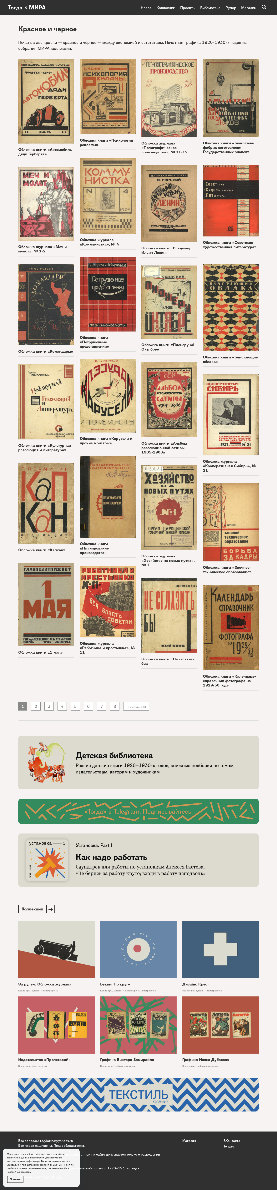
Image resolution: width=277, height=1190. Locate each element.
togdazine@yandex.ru (56, 1140)
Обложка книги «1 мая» (40, 652)
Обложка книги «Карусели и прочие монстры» (106, 441)
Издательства (39, 1066)
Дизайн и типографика (45, 991)
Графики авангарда (125, 1066)
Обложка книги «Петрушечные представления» (94, 342)
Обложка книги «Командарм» (45, 351)
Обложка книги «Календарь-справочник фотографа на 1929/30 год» (229, 681)
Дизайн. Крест (195, 985)
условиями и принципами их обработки (29, 1164)
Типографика (148, 991)
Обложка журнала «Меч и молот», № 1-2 (42, 249)
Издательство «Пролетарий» (44, 1060)
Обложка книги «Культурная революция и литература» (44, 448)
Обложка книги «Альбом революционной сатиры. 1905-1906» (164, 448)
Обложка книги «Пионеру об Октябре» (167, 347)
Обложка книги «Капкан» (41, 550)
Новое (146, 7)
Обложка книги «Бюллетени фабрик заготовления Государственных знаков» (228, 147)
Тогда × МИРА (27, 8)
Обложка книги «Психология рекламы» (106, 142)
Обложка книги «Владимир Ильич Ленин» (166, 250)
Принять (15, 1179)
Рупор (231, 7)
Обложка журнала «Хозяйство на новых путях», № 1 (168, 561)
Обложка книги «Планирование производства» (94, 548)
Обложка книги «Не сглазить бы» (167, 661)
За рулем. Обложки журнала (44, 985)
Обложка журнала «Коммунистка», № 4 (99, 242)
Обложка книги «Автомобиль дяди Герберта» (45, 152)
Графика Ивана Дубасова (205, 1060)
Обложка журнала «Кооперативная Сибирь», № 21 (229, 466)
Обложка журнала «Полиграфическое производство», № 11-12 (164, 148)
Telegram (230, 1146)
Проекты (187, 7)
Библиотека (210, 7)
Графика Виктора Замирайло (127, 1060)
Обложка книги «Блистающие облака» (230, 359)
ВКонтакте (232, 1140)
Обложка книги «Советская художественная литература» (230, 245)
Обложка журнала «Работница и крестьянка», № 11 (107, 648)
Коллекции (166, 7)
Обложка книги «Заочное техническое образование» (227, 570)
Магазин (248, 7)
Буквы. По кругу (115, 985)
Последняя (139, 706)
